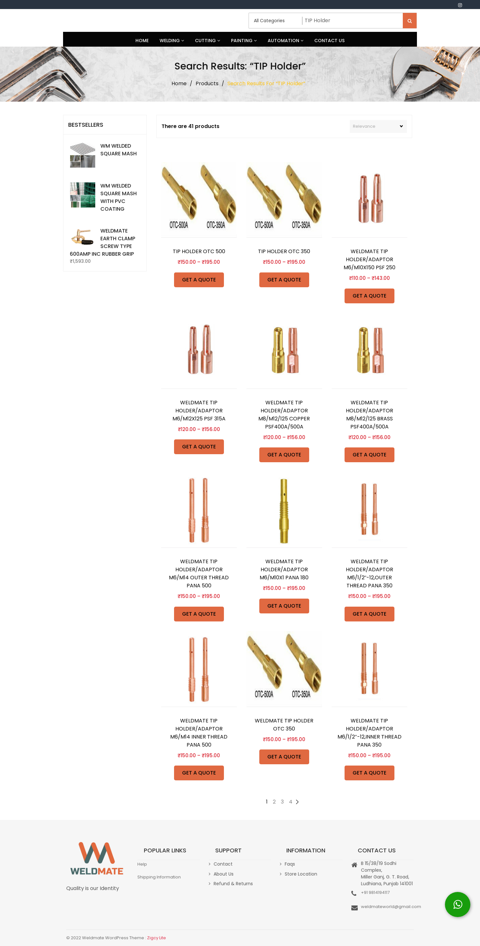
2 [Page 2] (274, 801)
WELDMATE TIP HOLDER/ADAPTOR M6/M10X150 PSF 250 (369, 259)
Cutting (207, 40)
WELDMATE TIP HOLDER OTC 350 (284, 724)
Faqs (290, 864)
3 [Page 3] (282, 801)
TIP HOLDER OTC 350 (284, 251)
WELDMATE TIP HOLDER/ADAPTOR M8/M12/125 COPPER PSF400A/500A (284, 414)
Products (207, 83)
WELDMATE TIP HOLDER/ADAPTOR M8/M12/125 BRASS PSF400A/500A (369, 414)
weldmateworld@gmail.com (391, 907)
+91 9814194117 (375, 892)
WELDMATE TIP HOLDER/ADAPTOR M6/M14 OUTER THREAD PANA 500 (199, 573)
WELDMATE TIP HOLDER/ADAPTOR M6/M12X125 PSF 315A (199, 410)
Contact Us (329, 40)
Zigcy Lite (156, 938)
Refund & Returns (233, 883)
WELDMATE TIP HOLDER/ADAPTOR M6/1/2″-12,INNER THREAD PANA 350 (369, 733)
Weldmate (87, 20)
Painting (244, 40)
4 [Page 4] (290, 801)
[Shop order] (378, 126)
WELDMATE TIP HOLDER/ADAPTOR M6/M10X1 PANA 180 (284, 569)
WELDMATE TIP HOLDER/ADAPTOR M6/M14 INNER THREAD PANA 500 (198, 733)
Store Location (301, 874)
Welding (172, 40)
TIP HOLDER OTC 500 (199, 251)
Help (142, 864)
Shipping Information (159, 877)
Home (142, 40)
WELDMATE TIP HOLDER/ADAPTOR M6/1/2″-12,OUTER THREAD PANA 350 (369, 573)
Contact (223, 864)
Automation (285, 40)
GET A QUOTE (199, 279)
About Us (224, 874)
